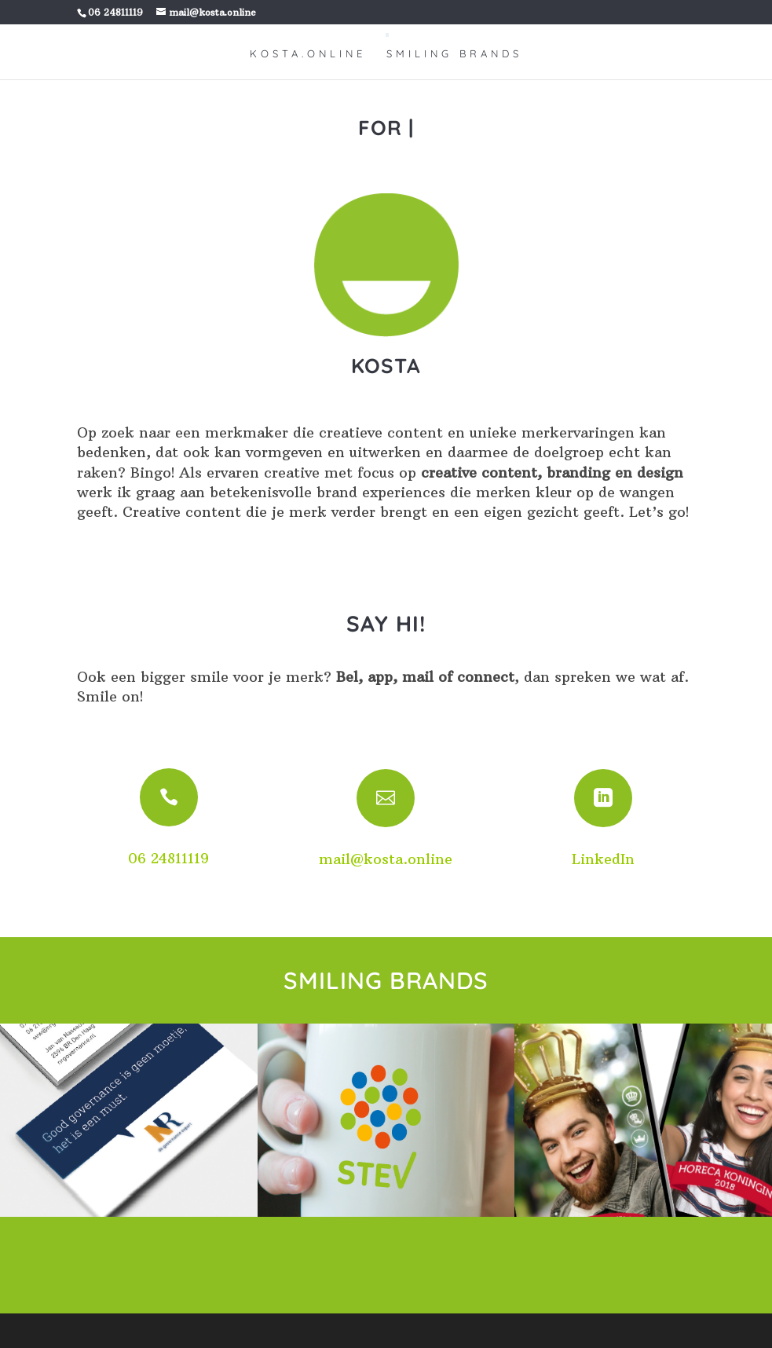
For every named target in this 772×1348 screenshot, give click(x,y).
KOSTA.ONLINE (308, 54)
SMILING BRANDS (454, 54)
